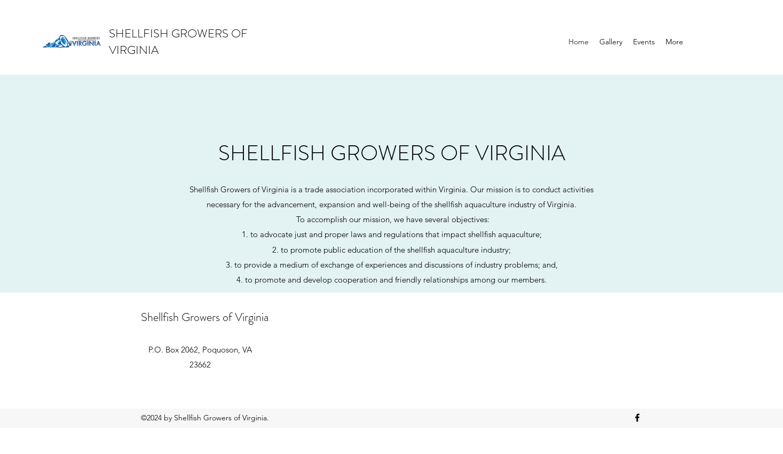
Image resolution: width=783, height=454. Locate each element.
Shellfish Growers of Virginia (204, 317)
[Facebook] (637, 417)
